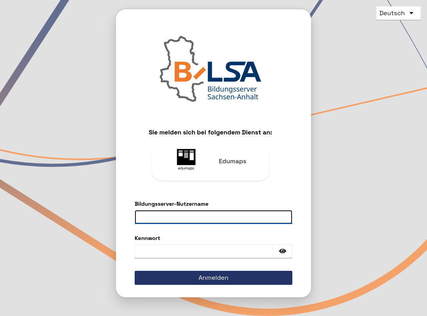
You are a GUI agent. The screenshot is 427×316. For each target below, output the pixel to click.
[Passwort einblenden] (282, 251)
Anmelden (214, 278)
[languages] (395, 13)
